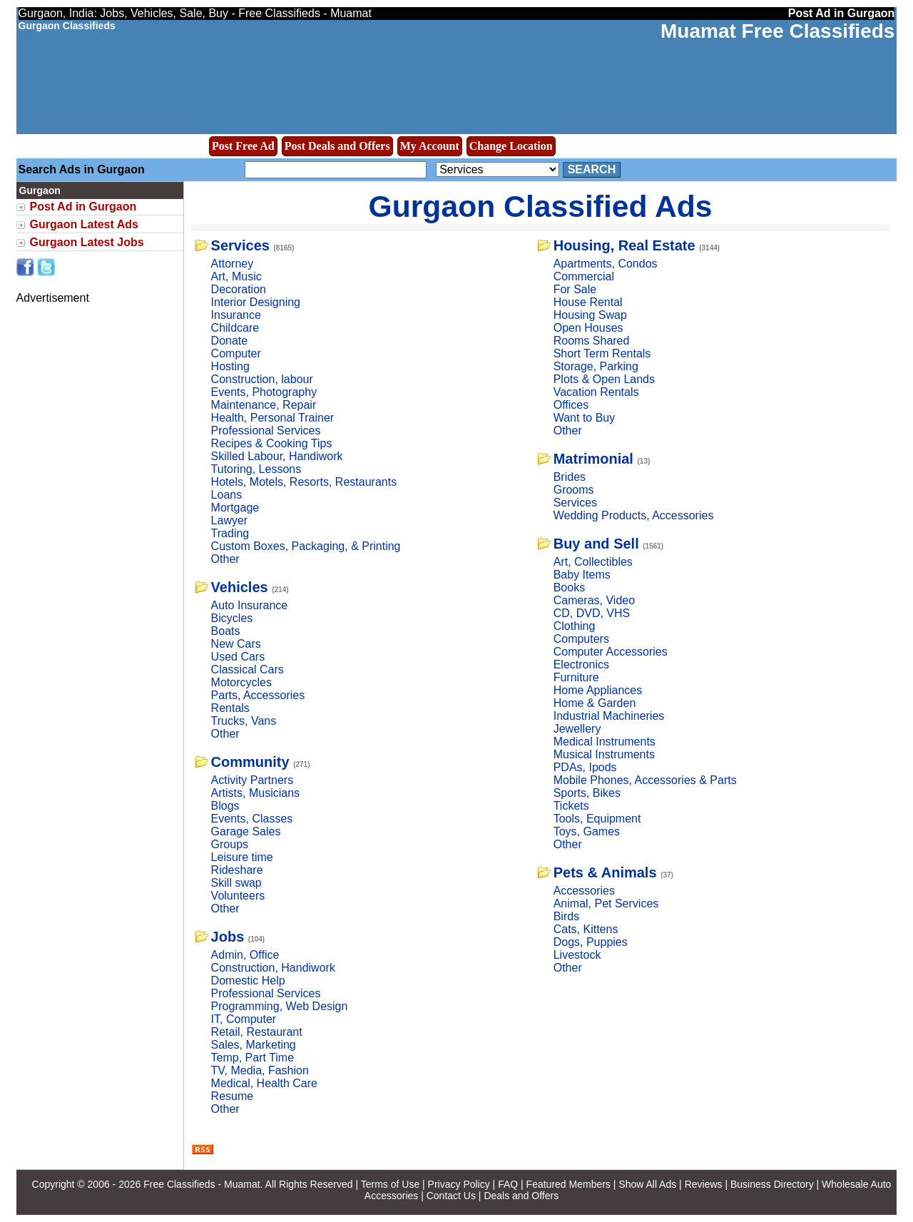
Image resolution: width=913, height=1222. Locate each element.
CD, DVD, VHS (592, 613)
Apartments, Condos (606, 264)
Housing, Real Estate (624, 245)
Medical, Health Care (264, 1083)
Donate (229, 341)
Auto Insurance (249, 605)
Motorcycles (241, 682)
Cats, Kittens (586, 929)
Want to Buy (585, 418)
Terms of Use (390, 1184)
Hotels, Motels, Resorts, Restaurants (304, 482)
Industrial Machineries (609, 716)
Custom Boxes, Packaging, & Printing (306, 546)
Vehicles (239, 587)
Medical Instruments (605, 741)
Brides (570, 477)
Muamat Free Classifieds (777, 31)
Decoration (238, 289)
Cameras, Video (594, 600)
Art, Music (236, 276)
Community (250, 762)
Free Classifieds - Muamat (201, 1184)
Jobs (228, 936)
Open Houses (588, 328)
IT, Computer (244, 1019)
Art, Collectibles (593, 562)
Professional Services (266, 430)
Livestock (577, 955)
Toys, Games (587, 831)
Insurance (236, 315)
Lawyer (229, 520)
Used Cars (238, 657)
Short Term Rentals (602, 353)
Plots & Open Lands (604, 379)
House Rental (588, 302)
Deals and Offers (521, 1195)
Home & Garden (595, 703)
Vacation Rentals (596, 392)
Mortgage (235, 507)
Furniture (576, 677)
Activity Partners (252, 780)
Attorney (232, 264)
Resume (232, 1096)
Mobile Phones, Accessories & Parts (645, 780)
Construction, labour (262, 379)
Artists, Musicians (255, 793)
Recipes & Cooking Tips (271, 443)
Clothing (575, 626)
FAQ (508, 1184)
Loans (227, 495)
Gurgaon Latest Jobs (87, 242)
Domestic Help (248, 980)
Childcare (235, 328)
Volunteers (238, 896)
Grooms (574, 490)
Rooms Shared (592, 341)
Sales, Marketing (253, 1045)
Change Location (511, 146)
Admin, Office (245, 955)
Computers (581, 639)
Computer (236, 353)
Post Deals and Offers (337, 146)
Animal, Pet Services (606, 903)
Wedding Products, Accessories (634, 515)
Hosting (230, 366)
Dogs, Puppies (591, 942)
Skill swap (236, 883)
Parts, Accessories (258, 695)
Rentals (230, 708)
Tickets (571, 806)
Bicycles (232, 618)
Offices (571, 405)
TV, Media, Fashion (260, 1070)
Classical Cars (247, 669)
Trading (230, 533)
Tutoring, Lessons (256, 469)
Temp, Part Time (252, 1058)
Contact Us (451, 1195)
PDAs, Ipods (585, 767)
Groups (229, 844)
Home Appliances (598, 690)
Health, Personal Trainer (273, 418)
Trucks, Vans (244, 721)
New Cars (236, 644)
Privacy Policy (459, 1184)
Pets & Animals (605, 872)
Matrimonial (593, 459)
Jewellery (577, 729)
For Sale (575, 289)
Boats (225, 631)
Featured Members (568, 1184)
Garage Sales (246, 831)
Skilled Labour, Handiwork (277, 456)
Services (240, 245)
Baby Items (582, 575)
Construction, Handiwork (273, 968)
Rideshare (237, 870)
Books (569, 587)
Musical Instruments (604, 754)
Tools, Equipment (597, 819)
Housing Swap (590, 315)
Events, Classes (252, 819)
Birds (566, 916)
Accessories (584, 891)
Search (592, 169)
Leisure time (242, 857)
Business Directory (772, 1184)
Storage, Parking (596, 366)
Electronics (581, 664)
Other (225, 559)
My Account (429, 146)
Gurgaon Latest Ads (84, 224)
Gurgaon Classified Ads (541, 206)
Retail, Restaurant (256, 1032)
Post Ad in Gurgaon (83, 206)
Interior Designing (255, 302)
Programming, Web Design (279, 1006)
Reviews (704, 1184)
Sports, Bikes (587, 793)
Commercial (584, 276)
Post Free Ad (243, 146)
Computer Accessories (611, 652)
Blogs (225, 806)
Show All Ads (647, 1184)
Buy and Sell (596, 543)
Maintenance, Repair (264, 405)
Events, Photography (264, 392)
